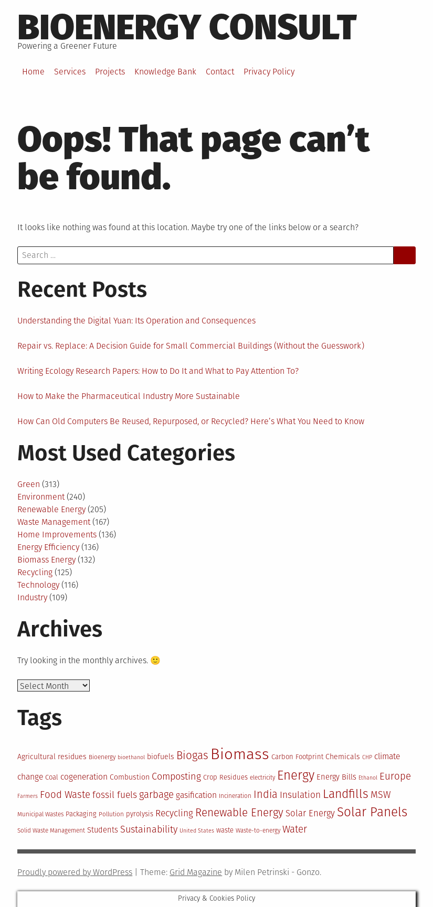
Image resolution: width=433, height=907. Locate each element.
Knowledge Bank (165, 72)
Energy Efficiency (48, 547)
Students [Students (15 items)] (102, 830)
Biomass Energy (46, 560)
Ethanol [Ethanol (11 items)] (367, 777)
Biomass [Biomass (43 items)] (239, 754)
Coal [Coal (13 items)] (51, 777)
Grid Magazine (196, 872)
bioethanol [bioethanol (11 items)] (131, 757)
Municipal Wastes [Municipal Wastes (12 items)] (40, 814)
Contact (220, 72)
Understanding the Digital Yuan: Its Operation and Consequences (136, 321)
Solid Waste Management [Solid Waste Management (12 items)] (51, 830)
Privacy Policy (269, 72)
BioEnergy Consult (187, 27)
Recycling (34, 572)
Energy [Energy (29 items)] (295, 775)
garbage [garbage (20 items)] (156, 795)
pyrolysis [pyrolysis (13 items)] (139, 814)
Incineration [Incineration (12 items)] (235, 796)
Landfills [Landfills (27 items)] (345, 793)
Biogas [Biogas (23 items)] (192, 755)
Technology (38, 585)
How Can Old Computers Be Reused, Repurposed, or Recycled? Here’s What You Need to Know (190, 421)
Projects (110, 72)
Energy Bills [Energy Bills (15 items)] (336, 777)
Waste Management (53, 522)
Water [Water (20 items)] (294, 829)
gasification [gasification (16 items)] (196, 795)
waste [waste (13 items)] (225, 830)
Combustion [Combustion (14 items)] (130, 777)
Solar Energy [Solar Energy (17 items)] (310, 813)
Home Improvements (57, 534)
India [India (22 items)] (266, 794)
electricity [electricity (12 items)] (262, 777)
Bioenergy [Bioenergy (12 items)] (102, 757)
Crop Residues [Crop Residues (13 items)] (225, 777)
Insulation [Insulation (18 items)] (300, 795)
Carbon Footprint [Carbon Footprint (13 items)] (297, 757)
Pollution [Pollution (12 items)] (111, 814)
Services (70, 72)
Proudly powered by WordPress (74, 872)
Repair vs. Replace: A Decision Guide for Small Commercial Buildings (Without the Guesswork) (190, 346)
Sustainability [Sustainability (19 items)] (148, 829)
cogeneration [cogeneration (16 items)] (84, 777)
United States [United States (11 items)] (196, 830)
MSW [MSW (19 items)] (381, 795)
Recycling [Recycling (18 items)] (174, 813)
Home (33, 72)
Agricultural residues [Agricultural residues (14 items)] (52, 756)
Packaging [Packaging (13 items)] (81, 814)
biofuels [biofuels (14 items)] (160, 756)
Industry (32, 597)
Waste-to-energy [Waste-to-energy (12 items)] (258, 830)
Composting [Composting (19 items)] (176, 776)
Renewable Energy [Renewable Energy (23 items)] (239, 812)
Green (28, 484)
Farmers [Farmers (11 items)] (27, 796)
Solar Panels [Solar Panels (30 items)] (372, 811)
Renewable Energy (51, 509)
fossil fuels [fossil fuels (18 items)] (114, 795)
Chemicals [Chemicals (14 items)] (342, 756)
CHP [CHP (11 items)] (367, 757)
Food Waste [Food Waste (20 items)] (65, 795)
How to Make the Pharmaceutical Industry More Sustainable (128, 396)
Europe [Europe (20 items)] (395, 776)
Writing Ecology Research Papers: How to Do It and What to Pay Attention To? (158, 371)
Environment (41, 497)
